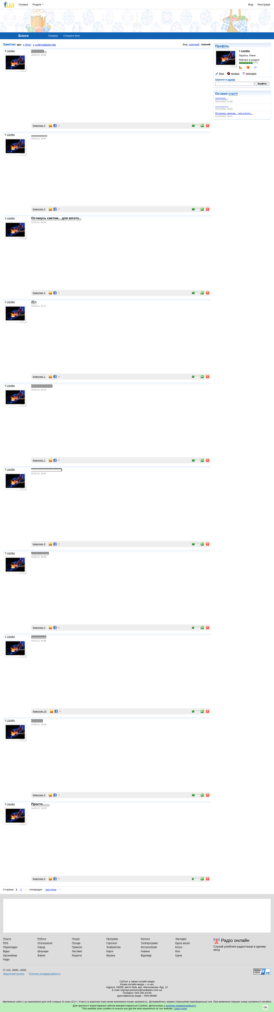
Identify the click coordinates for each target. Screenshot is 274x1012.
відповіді (249, 73)
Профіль (222, 46)
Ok (265, 1007)
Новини (145, 951)
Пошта (7, 938)
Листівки (77, 951)
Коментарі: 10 (39, 711)
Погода (76, 943)
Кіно (177, 951)
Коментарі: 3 (39, 209)
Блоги (178, 947)
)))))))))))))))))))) (42, 385)
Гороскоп (111, 943)
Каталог (145, 938)
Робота (41, 938)
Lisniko (10, 50)
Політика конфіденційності (44, 973)
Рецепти (77, 955)
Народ (41, 947)
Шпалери (42, 951)
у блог (27, 44)
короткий (194, 44)
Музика (110, 955)
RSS (5, 943)
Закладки (180, 938)
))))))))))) (37, 720)
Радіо (6, 959)
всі (19, 44)
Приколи (77, 947)
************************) (46, 469)
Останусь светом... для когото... (234, 113)
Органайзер (10, 955)
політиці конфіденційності (181, 1005)
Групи (178, 955)
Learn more (180, 1008)
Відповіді (146, 955)
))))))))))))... (221, 98)
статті (233, 94)
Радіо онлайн (235, 940)
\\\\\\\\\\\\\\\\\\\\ (40, 553)
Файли (41, 955)
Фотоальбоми (149, 947)
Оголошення (44, 943)
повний (205, 44)
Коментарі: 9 (39, 544)
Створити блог (71, 35)
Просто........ (40, 804)
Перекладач (10, 947)
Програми (112, 938)
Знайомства (113, 947)
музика (233, 73)
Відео (6, 951)
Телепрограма (149, 943)
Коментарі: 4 (39, 125)
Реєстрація (264, 4)
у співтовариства (44, 44)
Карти (109, 951)
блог (219, 73)
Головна (23, 4)
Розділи (37, 4)
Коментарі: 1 (39, 376)
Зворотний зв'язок (13, 973)
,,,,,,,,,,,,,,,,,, (221, 105)
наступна (50, 889)
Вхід (250, 4)
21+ (34, 302)
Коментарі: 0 (39, 879)
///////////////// (38, 636)
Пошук (76, 938)
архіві (231, 79)
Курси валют (182, 943)
